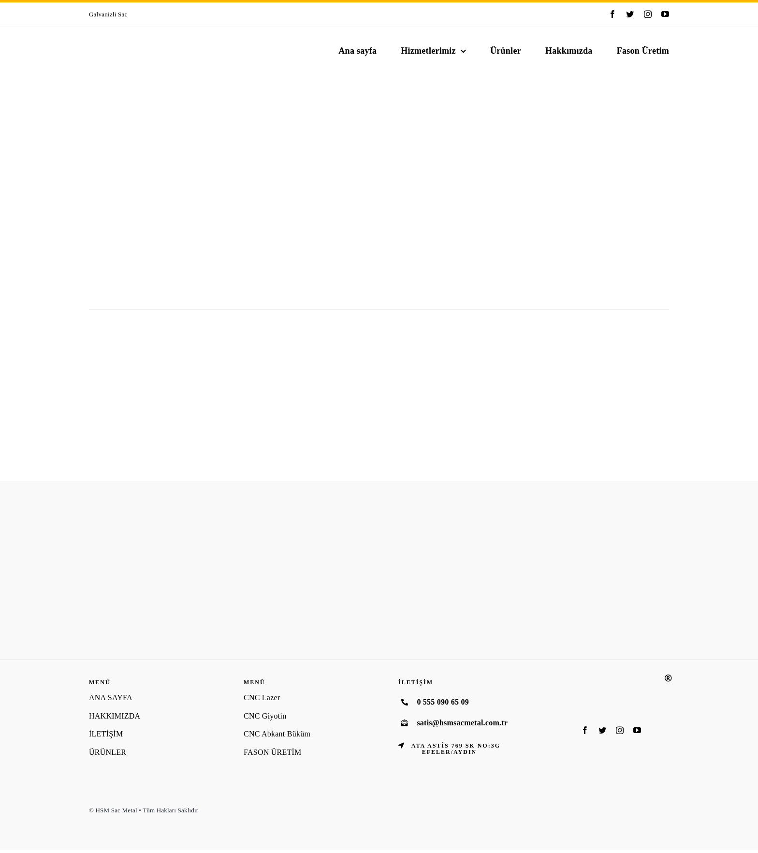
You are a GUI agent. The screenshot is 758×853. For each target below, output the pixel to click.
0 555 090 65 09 (443, 702)
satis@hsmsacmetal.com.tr (462, 723)
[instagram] (648, 14)
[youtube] (665, 14)
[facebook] (612, 14)
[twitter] (630, 14)
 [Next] (360, 13)
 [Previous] (347, 13)
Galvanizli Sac (108, 14)
